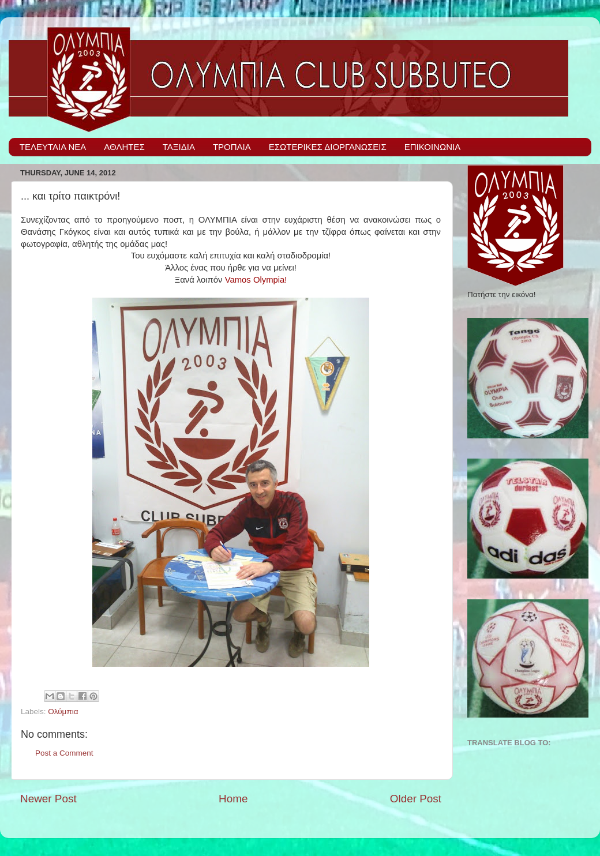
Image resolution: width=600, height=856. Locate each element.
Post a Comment (64, 753)
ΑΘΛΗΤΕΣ (124, 147)
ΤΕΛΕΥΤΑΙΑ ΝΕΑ (53, 147)
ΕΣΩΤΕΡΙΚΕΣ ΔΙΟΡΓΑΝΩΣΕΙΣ (328, 147)
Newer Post (48, 799)
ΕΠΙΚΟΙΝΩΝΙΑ (432, 147)
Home (233, 799)
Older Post (415, 799)
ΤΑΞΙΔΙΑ (179, 147)
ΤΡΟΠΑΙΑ (232, 147)
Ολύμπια (63, 711)
